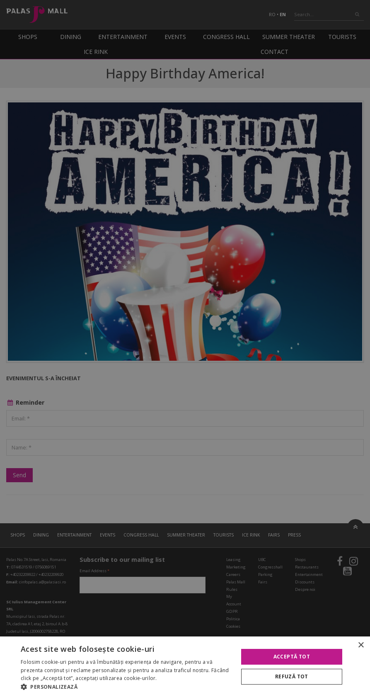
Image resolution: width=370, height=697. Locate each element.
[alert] (185, 348)
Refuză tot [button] (291, 676)
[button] (126, 686)
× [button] (361, 645)
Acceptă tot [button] (291, 656)
